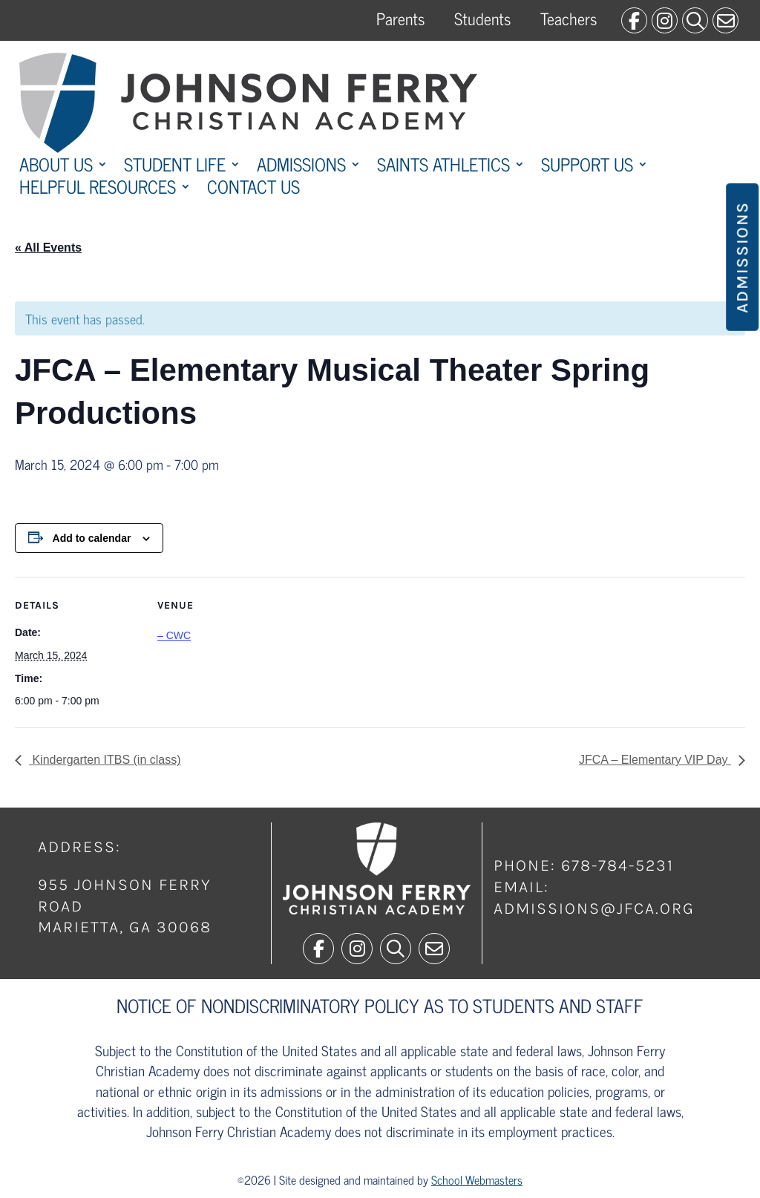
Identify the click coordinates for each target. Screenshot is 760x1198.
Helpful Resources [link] (97, 189)
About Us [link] (56, 167)
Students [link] (482, 18)
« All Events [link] (48, 247)
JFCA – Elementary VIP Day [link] (655, 759)
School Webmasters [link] (476, 1179)
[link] (634, 20)
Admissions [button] (742, 257)
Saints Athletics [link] (443, 167)
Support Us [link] (587, 167)
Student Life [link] (175, 167)
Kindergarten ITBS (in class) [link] (105, 759)
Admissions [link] (301, 167)
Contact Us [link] (253, 189)
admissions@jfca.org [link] (594, 908)
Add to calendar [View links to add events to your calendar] (92, 538)
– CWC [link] (174, 635)
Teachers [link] (568, 18)
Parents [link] (400, 18)
